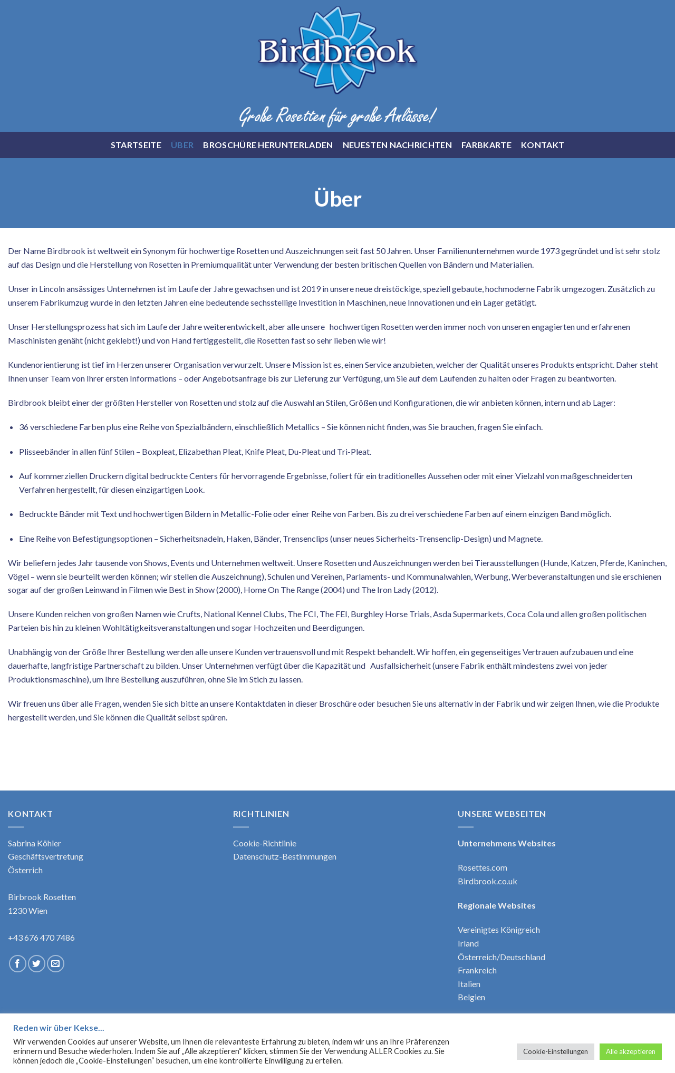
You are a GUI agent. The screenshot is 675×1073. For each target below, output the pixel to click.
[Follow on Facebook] (17, 963)
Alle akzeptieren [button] (630, 1051)
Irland (468, 943)
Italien (469, 984)
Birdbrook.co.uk (487, 881)
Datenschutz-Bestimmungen (284, 856)
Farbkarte (486, 145)
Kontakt (542, 145)
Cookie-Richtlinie (264, 843)
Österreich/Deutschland (501, 957)
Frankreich (477, 970)
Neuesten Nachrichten (397, 145)
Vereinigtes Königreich (499, 929)
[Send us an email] (55, 963)
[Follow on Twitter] (36, 963)
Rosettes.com (482, 867)
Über (182, 145)
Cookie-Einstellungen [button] (555, 1051)
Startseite (136, 145)
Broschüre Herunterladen (268, 145)
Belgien (471, 997)
